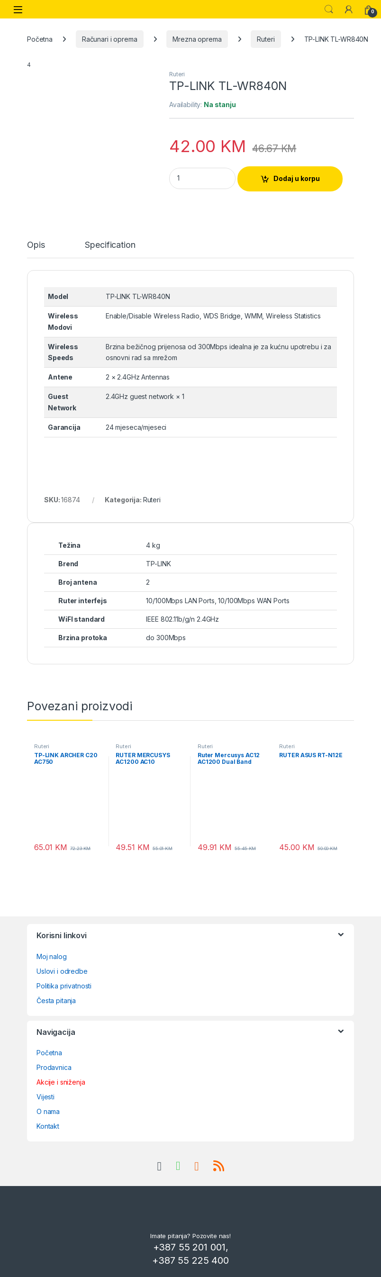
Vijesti (45, 1097)
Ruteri (265, 39)
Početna (40, 39)
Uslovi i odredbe (62, 971)
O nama (48, 1111)
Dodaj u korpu (296, 178)
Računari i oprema (109, 39)
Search (329, 9)
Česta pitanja (56, 1000)
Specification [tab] (110, 245)
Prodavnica (54, 1067)
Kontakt (47, 1126)
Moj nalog (51, 956)
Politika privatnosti (63, 986)
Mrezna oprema (196, 39)
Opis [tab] (36, 245)
